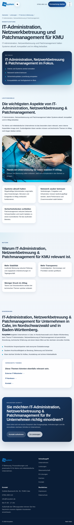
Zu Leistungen (34, 434)
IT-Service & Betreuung (26, 15)
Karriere (41, 478)
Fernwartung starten (57, 4)
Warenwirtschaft (44, 470)
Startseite (5, 15)
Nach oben (68, 521)
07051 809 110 (42, 4)
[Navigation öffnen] (69, 4)
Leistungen (13, 15)
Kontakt (8, 383)
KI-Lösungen (43, 474)
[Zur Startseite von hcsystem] (8, 4)
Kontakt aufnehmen (16, 434)
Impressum (42, 491)
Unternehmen (43, 462)
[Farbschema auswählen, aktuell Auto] (17, 4)
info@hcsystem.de (8, 499)
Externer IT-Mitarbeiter (13, 373)
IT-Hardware (10, 378)
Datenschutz (43, 495)
